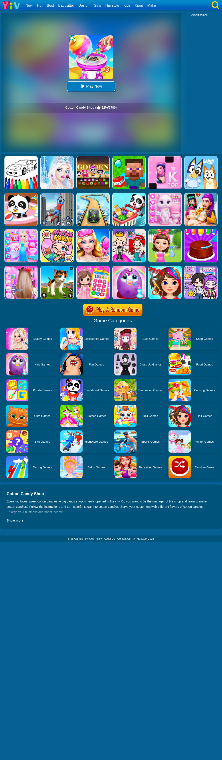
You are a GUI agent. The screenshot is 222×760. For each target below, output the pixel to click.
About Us (109, 538)
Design (83, 5)
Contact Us (124, 538)
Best (50, 5)
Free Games (75, 538)
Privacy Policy (93, 538)
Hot (39, 5)
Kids (126, 5)
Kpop (139, 5)
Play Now (91, 86)
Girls (97, 5)
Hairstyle (112, 5)
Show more (15, 520)
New (29, 5)
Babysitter (66, 5)
